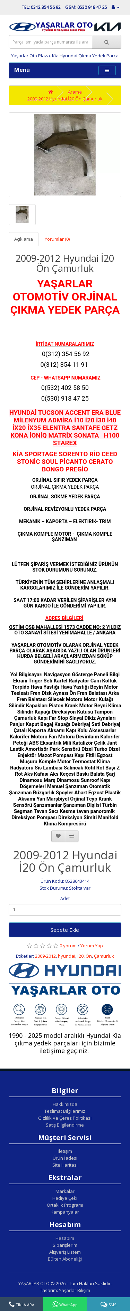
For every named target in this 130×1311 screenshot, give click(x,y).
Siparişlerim (65, 1245)
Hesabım (64, 1238)
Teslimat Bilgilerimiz (64, 1111)
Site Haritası (65, 1165)
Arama (75, 92)
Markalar (65, 1191)
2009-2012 (45, 956)
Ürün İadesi (65, 1158)
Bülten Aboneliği (65, 1259)
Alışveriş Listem (65, 1252)
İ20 (80, 956)
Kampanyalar (65, 1212)
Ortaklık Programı (65, 1205)
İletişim (65, 1151)
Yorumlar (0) (57, 239)
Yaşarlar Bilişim (74, 1290)
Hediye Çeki (64, 1198)
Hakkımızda (65, 1104)
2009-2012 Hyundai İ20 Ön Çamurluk (65, 99)
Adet (65, 898)
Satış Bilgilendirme (65, 1125)
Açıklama (23, 239)
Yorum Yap (91, 945)
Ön (89, 956)
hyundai (66, 956)
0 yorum (68, 945)
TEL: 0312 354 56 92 (41, 7)
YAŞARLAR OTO (34, 1283)
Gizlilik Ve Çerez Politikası (65, 1118)
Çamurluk (104, 956)
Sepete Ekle (65, 929)
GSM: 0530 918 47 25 (86, 7)
